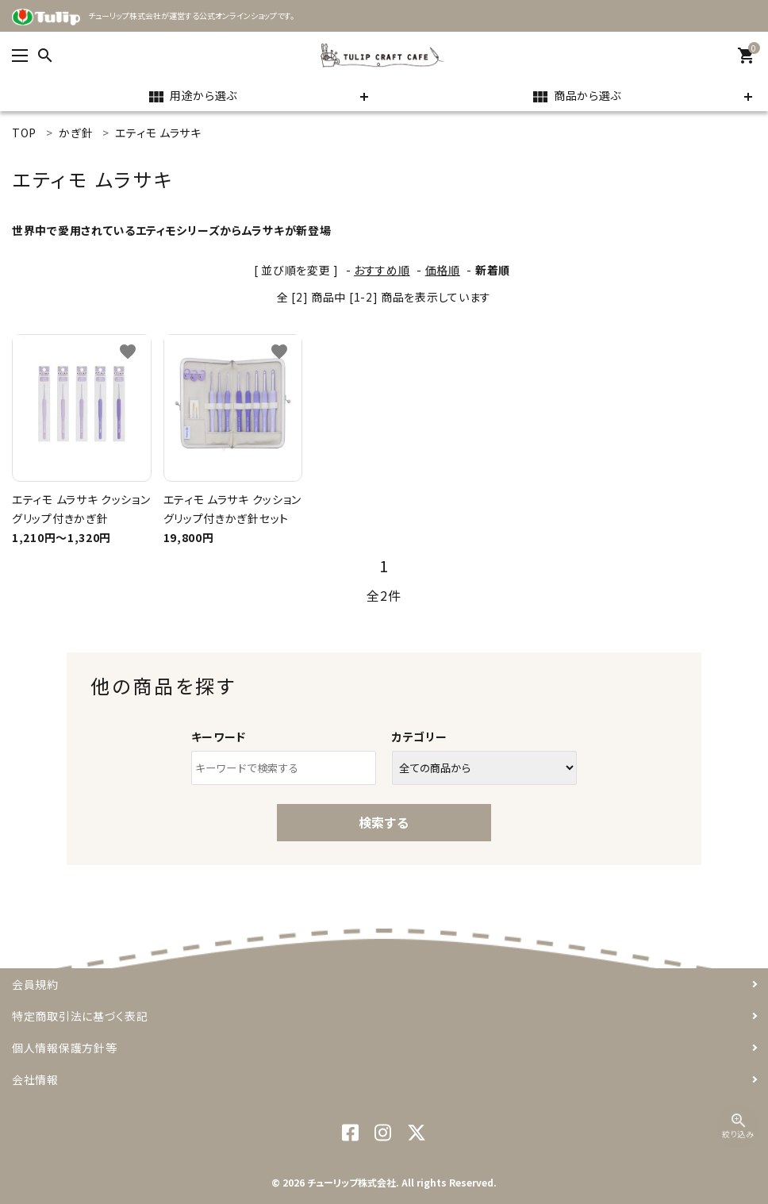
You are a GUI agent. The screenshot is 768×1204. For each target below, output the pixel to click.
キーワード (219, 736)
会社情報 (35, 1079)
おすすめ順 (382, 270)
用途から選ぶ (192, 97)
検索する (384, 822)
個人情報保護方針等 (64, 1048)
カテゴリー (419, 736)
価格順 (442, 270)
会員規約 (35, 984)
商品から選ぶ (576, 97)
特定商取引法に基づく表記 (80, 1016)
